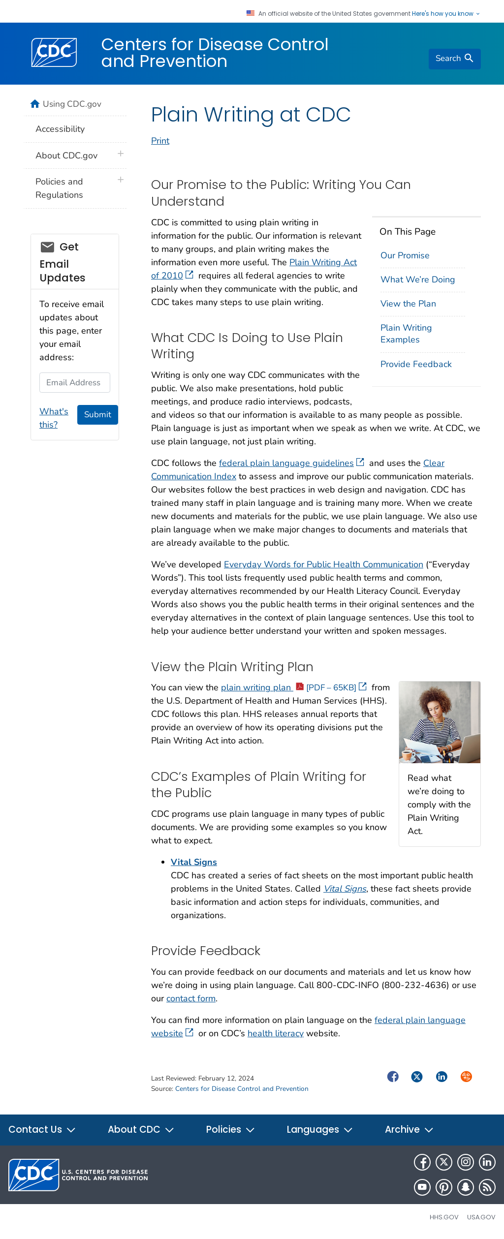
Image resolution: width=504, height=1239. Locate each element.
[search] (455, 59)
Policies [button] (230, 1129)
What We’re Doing (417, 279)
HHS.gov (444, 1217)
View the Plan (408, 304)
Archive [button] (409, 1129)
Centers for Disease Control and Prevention (215, 52)
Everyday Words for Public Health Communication (323, 564)
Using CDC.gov (72, 104)
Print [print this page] (160, 141)
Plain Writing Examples (406, 333)
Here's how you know (446, 13)
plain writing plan (294, 687)
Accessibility (60, 129)
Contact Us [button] (42, 1129)
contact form (191, 998)
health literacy (276, 1033)
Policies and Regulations (59, 188)
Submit (97, 414)
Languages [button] (320, 1129)
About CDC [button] (141, 1129)
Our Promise (405, 255)
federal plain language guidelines (291, 463)
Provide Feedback (416, 364)
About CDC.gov (66, 155)
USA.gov (481, 1217)
